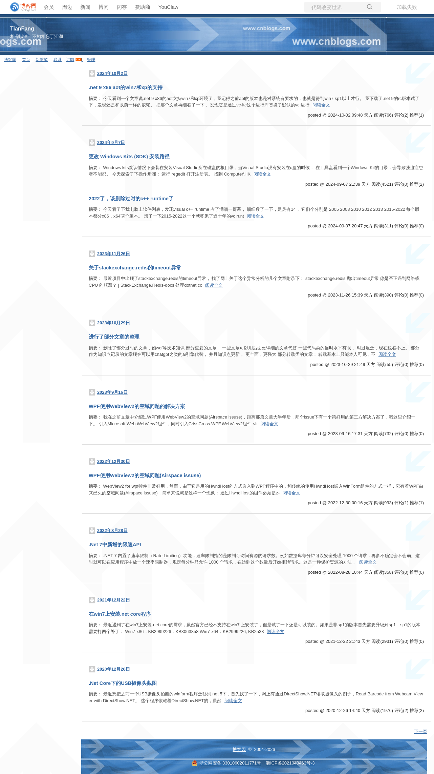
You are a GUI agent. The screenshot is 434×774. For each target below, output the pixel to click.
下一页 (420, 731)
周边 (67, 7)
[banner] (20, 7)
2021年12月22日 (113, 600)
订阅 (70, 59)
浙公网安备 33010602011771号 (226, 763)
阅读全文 (321, 104)
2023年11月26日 (113, 253)
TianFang (22, 29)
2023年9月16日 (112, 392)
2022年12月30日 (113, 461)
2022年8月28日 (112, 530)
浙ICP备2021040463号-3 (290, 763)
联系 (57, 59)
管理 (91, 59)
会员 (49, 7)
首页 (26, 59)
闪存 (122, 7)
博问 (104, 7)
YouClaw (168, 7)
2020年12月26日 (113, 669)
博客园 (10, 59)
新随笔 (42, 59)
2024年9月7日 (111, 142)
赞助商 (142, 7)
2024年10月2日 (112, 73)
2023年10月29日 (113, 322)
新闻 (85, 7)
